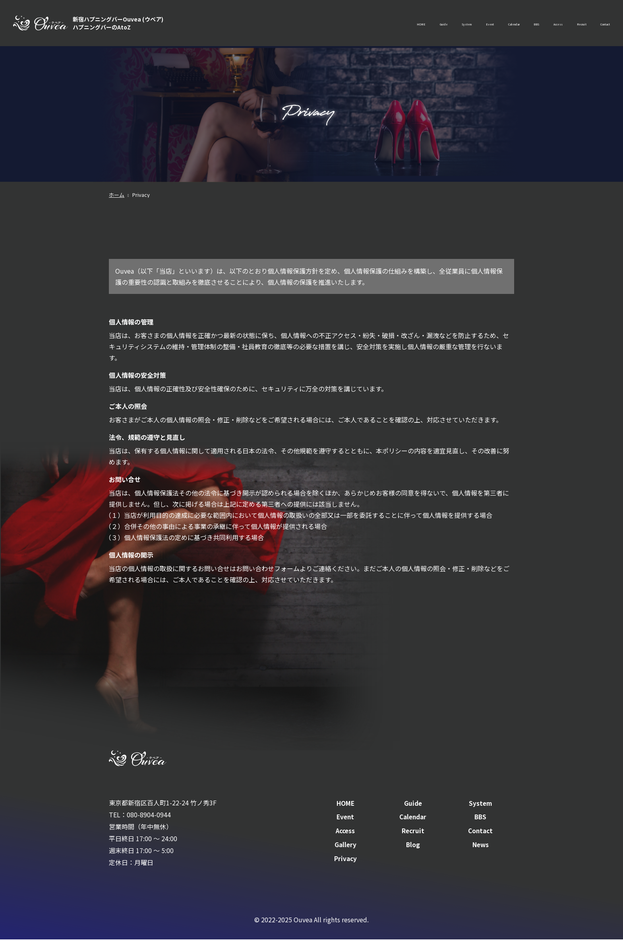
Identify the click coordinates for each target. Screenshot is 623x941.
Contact (598, 24)
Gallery (345, 846)
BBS (495, 24)
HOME (324, 24)
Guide (357, 24)
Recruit (561, 24)
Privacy (345, 859)
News (480, 846)
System (392, 24)
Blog (413, 846)
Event (426, 24)
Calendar (462, 24)
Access (526, 24)
